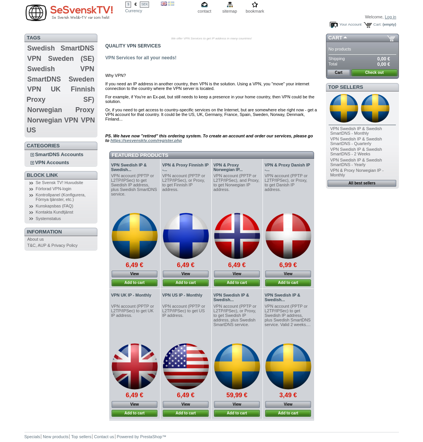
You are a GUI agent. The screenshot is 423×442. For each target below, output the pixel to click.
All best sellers (362, 183)
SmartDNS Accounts (59, 154)
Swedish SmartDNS (60, 48)
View (134, 274)
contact (204, 11)
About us (35, 239)
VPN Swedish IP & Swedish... (129, 167)
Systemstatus (48, 218)
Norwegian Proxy (60, 110)
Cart (335, 38)
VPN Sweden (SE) (60, 58)
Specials (32, 436)
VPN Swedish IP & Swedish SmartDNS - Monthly (356, 130)
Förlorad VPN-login (53, 188)
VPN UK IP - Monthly (131, 295)
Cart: (377, 24)
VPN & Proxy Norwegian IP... (228, 167)
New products (55, 436)
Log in (390, 17)
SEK (144, 4)
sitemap (229, 11)
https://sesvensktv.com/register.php (146, 140)
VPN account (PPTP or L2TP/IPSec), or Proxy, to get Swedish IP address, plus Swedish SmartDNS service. (235, 315)
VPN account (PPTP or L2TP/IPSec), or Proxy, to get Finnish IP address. (183, 182)
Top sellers (345, 87)
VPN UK (43, 89)
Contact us (104, 436)
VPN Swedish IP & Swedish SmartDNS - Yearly (356, 162)
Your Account (350, 24)
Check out (374, 72)
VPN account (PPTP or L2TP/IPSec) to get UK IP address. (132, 311)
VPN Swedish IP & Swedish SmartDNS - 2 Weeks (356, 151)
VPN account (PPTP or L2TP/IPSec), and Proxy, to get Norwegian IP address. (236, 182)
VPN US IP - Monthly (182, 295)
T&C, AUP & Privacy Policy (52, 245)
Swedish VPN (60, 69)
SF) (88, 99)
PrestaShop (151, 436)
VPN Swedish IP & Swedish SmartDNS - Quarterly (356, 141)
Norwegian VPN (52, 120)
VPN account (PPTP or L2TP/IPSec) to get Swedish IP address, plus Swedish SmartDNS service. (134, 184)
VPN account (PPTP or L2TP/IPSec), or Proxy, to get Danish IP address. (286, 182)
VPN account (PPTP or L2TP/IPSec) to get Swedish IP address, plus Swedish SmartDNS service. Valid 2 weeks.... (288, 315)
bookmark (255, 11)
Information (44, 232)
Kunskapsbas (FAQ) (54, 206)
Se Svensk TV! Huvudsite (59, 182)
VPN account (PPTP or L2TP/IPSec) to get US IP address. (183, 311)
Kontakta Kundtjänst (54, 212)
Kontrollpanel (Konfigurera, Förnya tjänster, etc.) (61, 197)
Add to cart (135, 283)
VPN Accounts (52, 162)
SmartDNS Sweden (60, 79)
